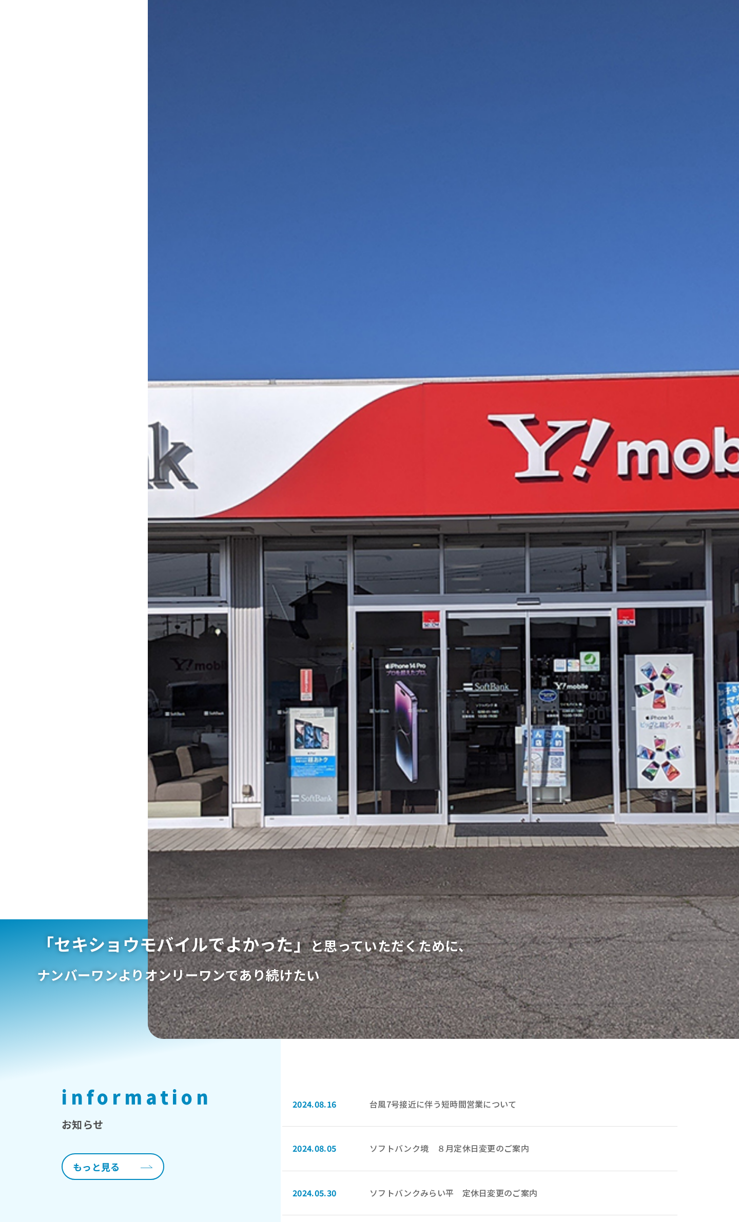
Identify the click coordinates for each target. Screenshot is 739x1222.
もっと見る (96, 1166)
